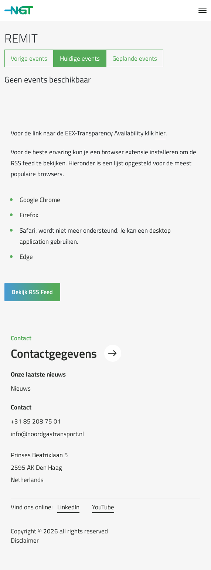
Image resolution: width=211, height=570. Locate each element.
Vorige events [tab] (29, 58)
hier (160, 133)
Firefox (29, 215)
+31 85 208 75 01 (36, 421)
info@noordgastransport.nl (47, 434)
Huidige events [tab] (80, 58)
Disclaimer (25, 540)
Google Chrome (40, 200)
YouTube (103, 507)
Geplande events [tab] (134, 58)
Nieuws (21, 388)
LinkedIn (68, 507)
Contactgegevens (66, 353)
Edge (26, 257)
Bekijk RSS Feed (32, 291)
